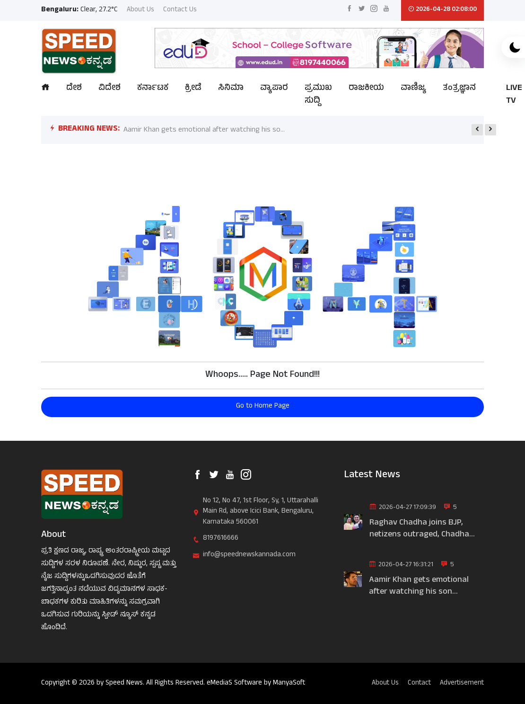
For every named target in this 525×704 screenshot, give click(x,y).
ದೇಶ (74, 88)
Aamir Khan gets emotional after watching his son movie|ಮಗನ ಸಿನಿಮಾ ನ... (419, 586)
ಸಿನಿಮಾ (231, 88)
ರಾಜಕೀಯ (366, 88)
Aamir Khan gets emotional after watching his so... (204, 130)
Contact (418, 683)
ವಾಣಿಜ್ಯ (413, 88)
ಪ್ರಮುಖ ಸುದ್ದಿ (318, 95)
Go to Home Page (262, 406)
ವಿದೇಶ (109, 88)
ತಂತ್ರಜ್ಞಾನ (459, 88)
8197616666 (220, 539)
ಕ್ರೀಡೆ (193, 88)
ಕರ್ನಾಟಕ (152, 88)
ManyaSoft (289, 683)
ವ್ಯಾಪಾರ (274, 88)
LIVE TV (514, 95)
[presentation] (477, 129)
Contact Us (180, 10)
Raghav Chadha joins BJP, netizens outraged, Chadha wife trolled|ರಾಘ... (419, 529)
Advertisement (461, 683)
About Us (140, 10)
